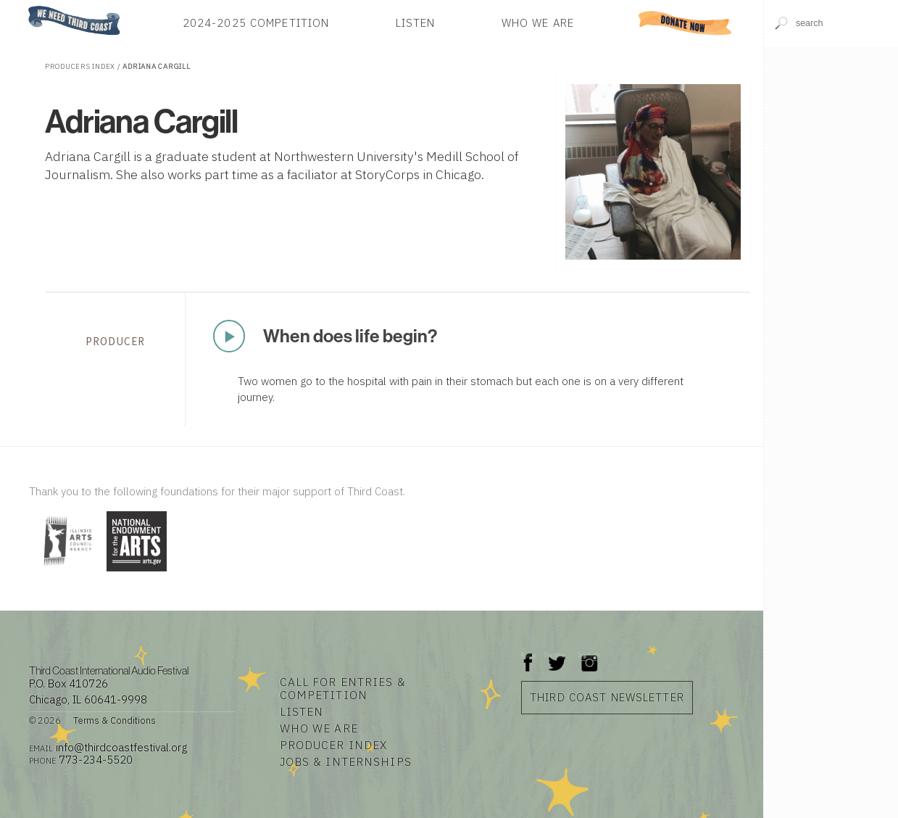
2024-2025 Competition (256, 23)
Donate (685, 23)
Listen (416, 23)
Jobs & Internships (346, 761)
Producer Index (334, 745)
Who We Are (538, 23)
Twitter (555, 655)
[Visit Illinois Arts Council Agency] (66, 572)
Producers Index (80, 66)
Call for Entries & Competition (343, 688)
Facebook (528, 655)
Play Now (230, 336)
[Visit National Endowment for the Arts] (136, 572)
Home (23, 7)
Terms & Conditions (114, 720)
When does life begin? (350, 335)
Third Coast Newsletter (607, 697)
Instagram (589, 655)
